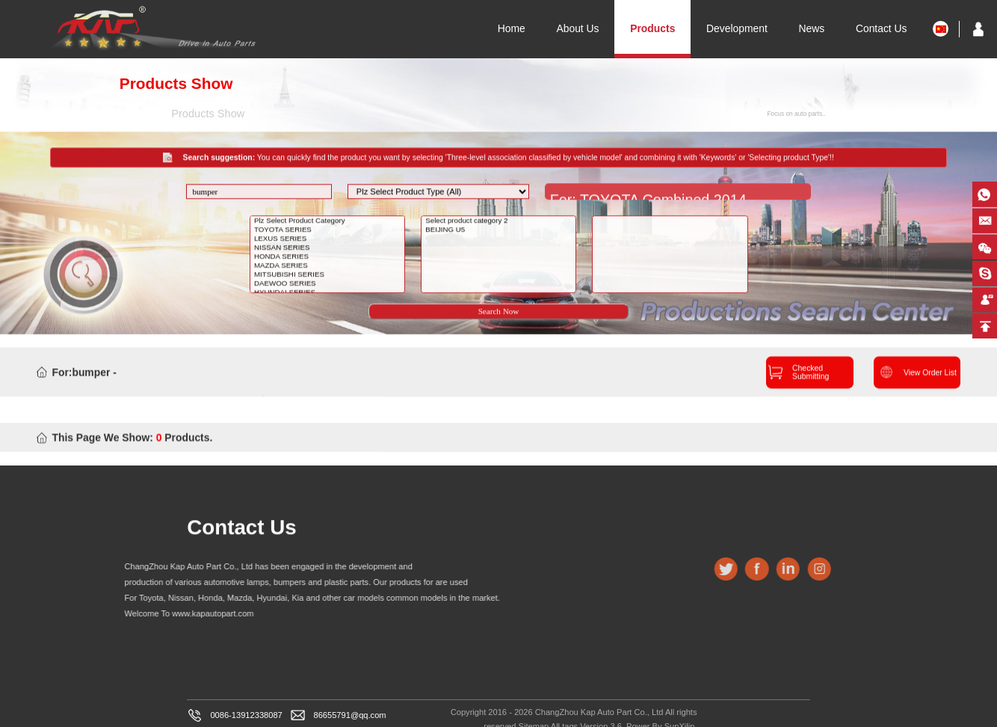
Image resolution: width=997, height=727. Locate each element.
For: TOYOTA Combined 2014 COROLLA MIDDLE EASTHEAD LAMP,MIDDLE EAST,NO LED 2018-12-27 (666, 203)
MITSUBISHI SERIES (328, 284)
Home (511, 28)
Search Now (498, 321)
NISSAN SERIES (328, 257)
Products (652, 28)
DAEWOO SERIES (328, 293)
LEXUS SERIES (328, 248)
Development (737, 28)
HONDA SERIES (328, 266)
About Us (577, 28)
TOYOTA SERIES (328, 239)
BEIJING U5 (499, 239)
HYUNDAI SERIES (328, 302)
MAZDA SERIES (328, 275)
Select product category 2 (499, 230)
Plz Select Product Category (328, 230)
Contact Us (881, 28)
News (812, 28)
